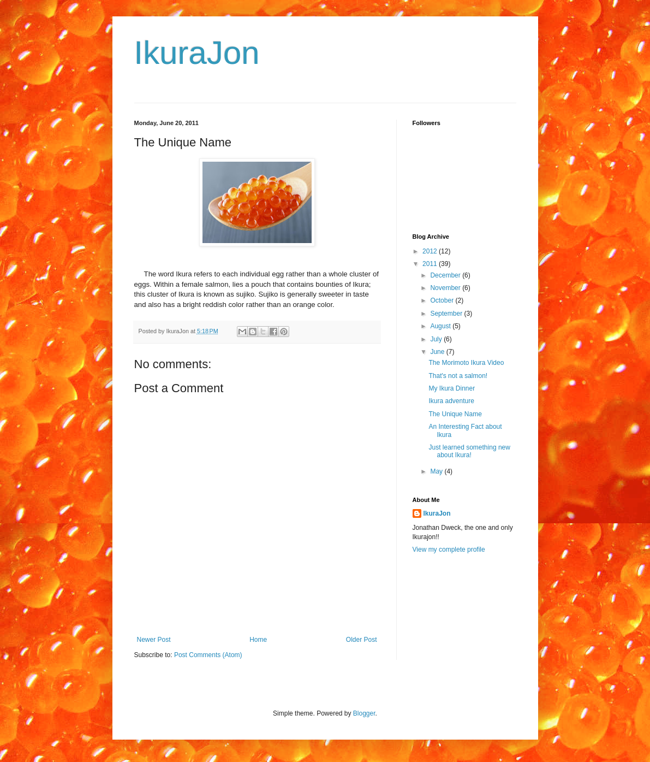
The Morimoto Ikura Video (466, 363)
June (438, 352)
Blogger (364, 713)
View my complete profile (449, 549)
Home (258, 639)
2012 (430, 251)
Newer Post (154, 639)
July (437, 339)
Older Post (361, 639)
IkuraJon (197, 52)
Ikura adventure (451, 401)
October (442, 300)
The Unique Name (454, 414)
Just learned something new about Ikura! (469, 451)
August (441, 326)
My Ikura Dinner (451, 388)
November (446, 288)
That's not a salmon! (457, 376)
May (437, 471)
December (446, 275)
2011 (430, 264)
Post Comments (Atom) (208, 655)
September (447, 313)
